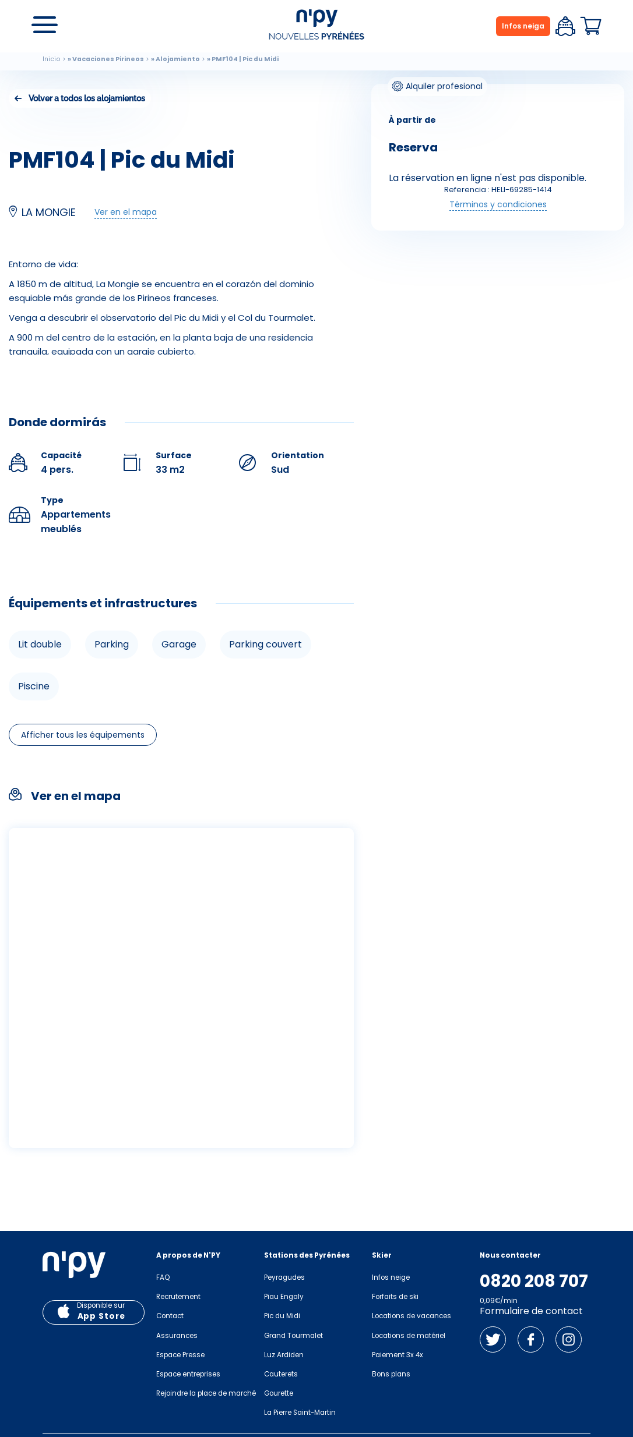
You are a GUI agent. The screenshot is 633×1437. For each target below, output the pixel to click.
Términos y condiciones (498, 204)
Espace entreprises (188, 1374)
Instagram (568, 1339)
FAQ (163, 1277)
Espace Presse (180, 1355)
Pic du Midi (282, 1316)
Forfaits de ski (395, 1296)
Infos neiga (523, 26)
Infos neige (391, 1277)
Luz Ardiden (284, 1355)
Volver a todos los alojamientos (87, 98)
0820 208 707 (534, 1281)
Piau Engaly (284, 1296)
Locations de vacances (411, 1316)
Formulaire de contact (531, 1311)
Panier (591, 26)
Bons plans (391, 1374)
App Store (101, 1316)
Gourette (278, 1393)
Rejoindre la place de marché (206, 1393)
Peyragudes (284, 1277)
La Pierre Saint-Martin (300, 1412)
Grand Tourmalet (293, 1335)
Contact (170, 1316)
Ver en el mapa (125, 212)
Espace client (565, 26)
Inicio (52, 59)
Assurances (177, 1335)
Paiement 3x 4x (397, 1355)
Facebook (531, 1339)
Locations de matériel (408, 1335)
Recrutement (178, 1296)
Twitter (493, 1339)
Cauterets (281, 1374)
